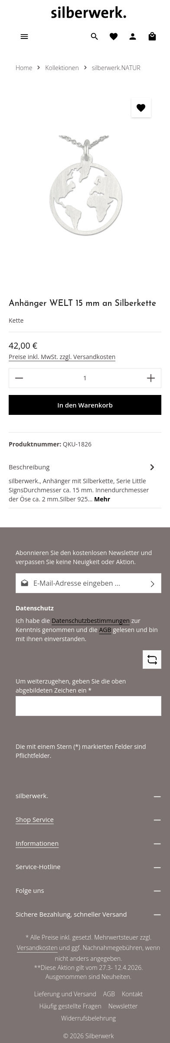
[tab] (83, 482)
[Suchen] (94, 36)
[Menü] (24, 36)
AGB (75, 629)
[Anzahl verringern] (19, 378)
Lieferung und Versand (64, 994)
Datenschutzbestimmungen (87, 620)
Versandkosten (38, 948)
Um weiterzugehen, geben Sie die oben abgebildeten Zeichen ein (87, 685)
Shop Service (35, 819)
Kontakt (132, 994)
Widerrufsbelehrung (88, 1018)
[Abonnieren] (152, 583)
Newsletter (123, 1006)
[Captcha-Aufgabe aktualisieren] (152, 659)
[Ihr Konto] (132, 36)
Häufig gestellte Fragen (70, 1006)
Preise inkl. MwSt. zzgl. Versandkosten (61, 356)
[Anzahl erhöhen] (151, 378)
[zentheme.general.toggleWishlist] (141, 107)
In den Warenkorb (85, 405)
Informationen (37, 843)
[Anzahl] (85, 378)
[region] (85, 188)
